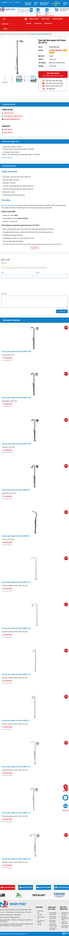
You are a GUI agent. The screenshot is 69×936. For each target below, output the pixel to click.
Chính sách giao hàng (52, 917)
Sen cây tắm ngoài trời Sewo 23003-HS (16, 490)
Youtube (17, 2)
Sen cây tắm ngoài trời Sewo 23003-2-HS (16, 444)
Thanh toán (36, 3)
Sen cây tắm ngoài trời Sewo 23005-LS (15, 720)
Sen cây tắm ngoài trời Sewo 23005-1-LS (16, 674)
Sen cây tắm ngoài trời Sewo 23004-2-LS (16, 859)
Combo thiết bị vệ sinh (56, 3)
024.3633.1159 (8, 113)
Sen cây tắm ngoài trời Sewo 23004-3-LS (16, 767)
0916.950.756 (8, 116)
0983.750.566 (65, 810)
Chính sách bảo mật (52, 928)
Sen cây (9, 34)
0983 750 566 (8, 129)
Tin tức (39, 924)
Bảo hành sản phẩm (52, 921)
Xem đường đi (7, 158)
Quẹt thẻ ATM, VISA (64, 922)
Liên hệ (39, 914)
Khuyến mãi (65, 3)
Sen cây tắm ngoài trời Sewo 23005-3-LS (16, 582)
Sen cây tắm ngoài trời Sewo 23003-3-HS (16, 351)
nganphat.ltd (65, 790)
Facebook (4, 2)
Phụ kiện (28, 23)
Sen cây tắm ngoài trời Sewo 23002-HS (16, 536)
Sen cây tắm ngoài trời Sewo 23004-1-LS (16, 813)
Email (38, 272)
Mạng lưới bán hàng (28, 3)
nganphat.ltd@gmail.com (12, 119)
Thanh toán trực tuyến (65, 926)
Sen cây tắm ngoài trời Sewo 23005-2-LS (16, 628)
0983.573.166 (18, 116)
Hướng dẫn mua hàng (52, 913)
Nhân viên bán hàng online (44, 3)
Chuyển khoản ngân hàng (65, 918)
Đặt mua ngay (53, 74)
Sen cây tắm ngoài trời (20, 34)
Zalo (10, 2)
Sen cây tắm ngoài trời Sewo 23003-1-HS (16, 398)
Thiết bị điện (45, 19)
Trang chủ (25, 19)
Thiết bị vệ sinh (33, 19)
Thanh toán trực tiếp (65, 913)
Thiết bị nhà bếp (57, 19)
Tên (2, 272)
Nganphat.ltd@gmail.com (12, 917)
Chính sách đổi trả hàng (53, 925)
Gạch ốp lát (37, 23)
